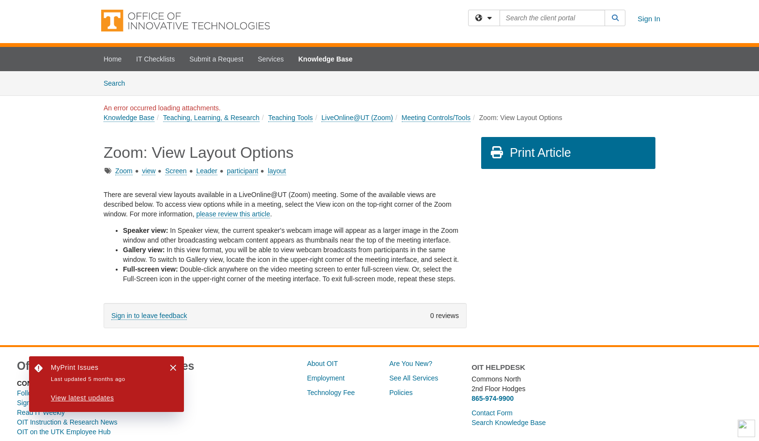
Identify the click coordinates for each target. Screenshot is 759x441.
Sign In (649, 19)
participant (242, 171)
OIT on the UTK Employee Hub (64, 432)
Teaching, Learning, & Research (211, 118)
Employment (326, 378)
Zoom (124, 171)
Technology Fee (331, 392)
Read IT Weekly (41, 412)
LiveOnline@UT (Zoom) (357, 118)
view (148, 171)
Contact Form (492, 413)
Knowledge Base (325, 59)
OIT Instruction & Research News (67, 422)
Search (118, 82)
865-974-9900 (492, 398)
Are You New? (410, 363)
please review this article (233, 214)
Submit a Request (216, 59)
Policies (400, 392)
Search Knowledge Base (508, 422)
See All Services (413, 378)
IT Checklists (155, 59)
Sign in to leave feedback (149, 315)
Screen (175, 171)
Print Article (530, 152)
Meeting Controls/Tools (436, 118)
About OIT (322, 363)
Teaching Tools (290, 118)
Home (112, 59)
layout (277, 171)
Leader (206, 171)
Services (271, 59)
